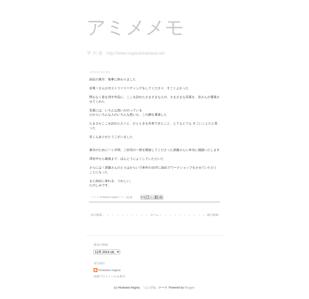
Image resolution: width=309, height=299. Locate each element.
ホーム (154, 215)
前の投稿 (212, 215)
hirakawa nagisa (109, 270)
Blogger (189, 287)
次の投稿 (96, 215)
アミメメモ (135, 29)
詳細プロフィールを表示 (109, 276)
